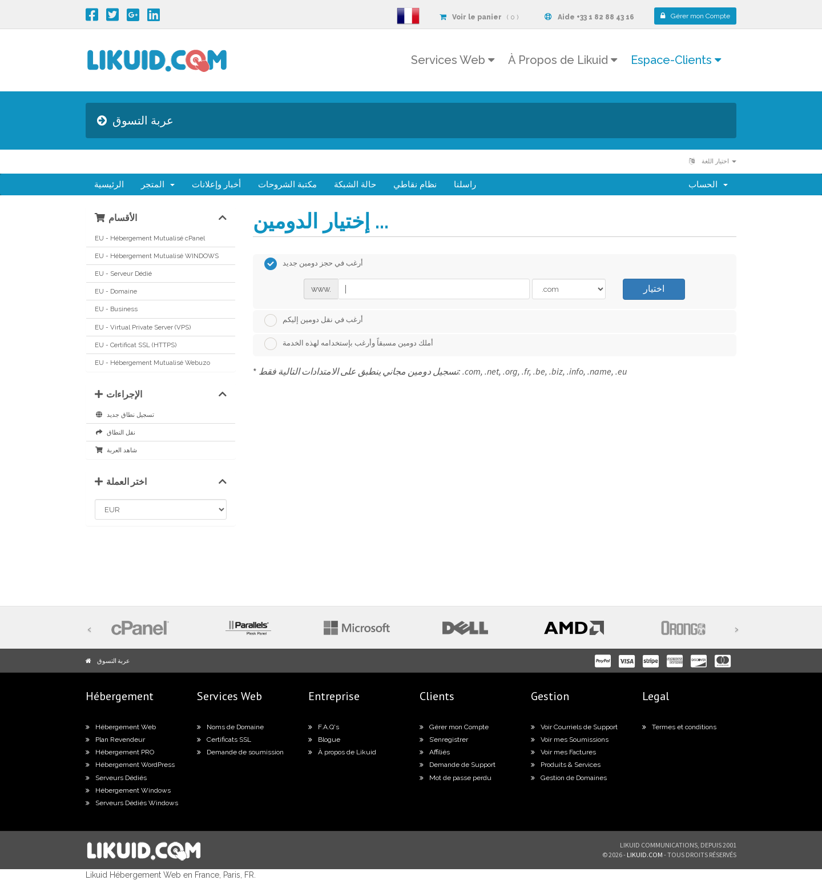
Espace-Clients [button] (676, 60)
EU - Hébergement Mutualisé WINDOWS (157, 256)
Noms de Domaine (230, 727)
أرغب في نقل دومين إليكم (313, 320)
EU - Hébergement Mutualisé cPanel (150, 238)
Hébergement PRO (120, 752)
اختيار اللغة (712, 161)
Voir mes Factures (563, 752)
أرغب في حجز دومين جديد (313, 264)
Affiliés (435, 752)
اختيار (653, 288)
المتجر (158, 184)
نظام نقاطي (415, 184)
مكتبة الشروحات (287, 184)
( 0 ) (479, 17)
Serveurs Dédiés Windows (132, 803)
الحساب (708, 184)
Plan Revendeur (115, 740)
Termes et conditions (679, 727)
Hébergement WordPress (130, 765)
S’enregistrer (444, 740)
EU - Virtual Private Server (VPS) (143, 327)
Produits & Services (566, 765)
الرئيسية (109, 184)
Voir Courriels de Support (574, 727)
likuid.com (645, 854)
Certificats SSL (224, 740)
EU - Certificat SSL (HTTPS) (135, 345)
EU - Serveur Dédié (123, 274)
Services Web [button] (452, 60)
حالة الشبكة (355, 184)
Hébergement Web (121, 727)
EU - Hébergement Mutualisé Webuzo (152, 363)
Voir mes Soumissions (570, 740)
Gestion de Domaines (569, 778)
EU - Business (116, 309)
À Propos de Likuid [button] (562, 60)
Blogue (324, 740)
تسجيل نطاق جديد (124, 415)
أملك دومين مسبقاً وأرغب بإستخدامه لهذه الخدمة (348, 343)
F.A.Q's (323, 727)
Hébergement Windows (128, 790)
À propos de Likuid (342, 752)
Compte (695, 16)
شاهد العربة (116, 450)
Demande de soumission (240, 752)
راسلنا (465, 184)
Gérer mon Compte (454, 727)
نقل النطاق (115, 432)
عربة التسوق (113, 661)
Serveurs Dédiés (116, 778)
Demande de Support (457, 765)
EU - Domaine (116, 291)
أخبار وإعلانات (216, 184)
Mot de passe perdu (455, 778)
